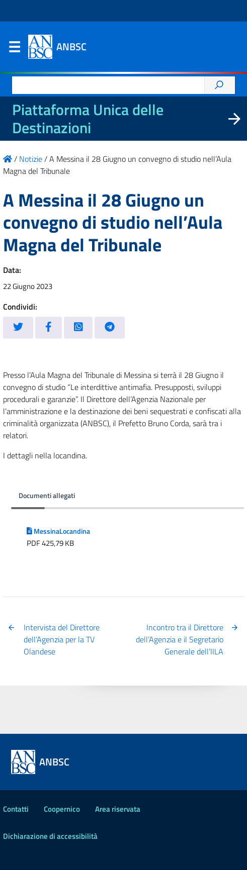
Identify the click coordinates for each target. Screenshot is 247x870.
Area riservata (117, 809)
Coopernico (62, 809)
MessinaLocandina (58, 531)
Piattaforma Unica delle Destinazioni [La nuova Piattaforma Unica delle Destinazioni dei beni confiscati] (87, 118)
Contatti (16, 809)
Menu (14, 49)
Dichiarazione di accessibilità (50, 836)
